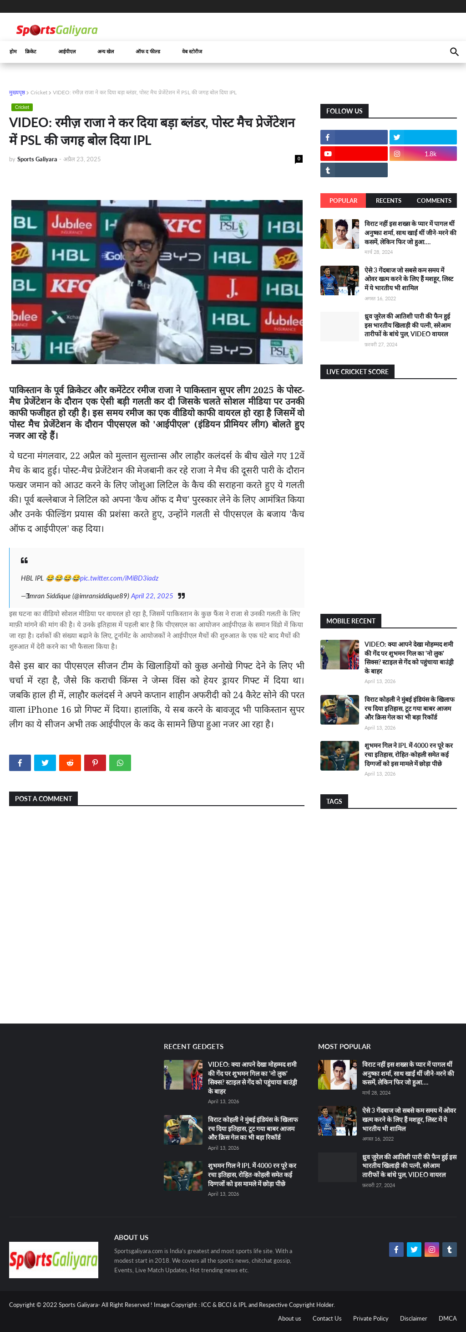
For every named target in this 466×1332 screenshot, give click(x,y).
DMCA (448, 1318)
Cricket (38, 92)
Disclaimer (413, 1318)
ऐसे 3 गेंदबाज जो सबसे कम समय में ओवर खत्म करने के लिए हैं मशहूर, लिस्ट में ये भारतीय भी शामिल (409, 279)
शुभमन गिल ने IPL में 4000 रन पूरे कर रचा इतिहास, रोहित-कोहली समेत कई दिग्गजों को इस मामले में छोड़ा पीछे (409, 754)
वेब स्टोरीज (192, 52)
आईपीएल (67, 52)
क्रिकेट (30, 52)
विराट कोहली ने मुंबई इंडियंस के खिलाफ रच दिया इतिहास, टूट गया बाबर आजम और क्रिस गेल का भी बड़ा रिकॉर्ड (410, 708)
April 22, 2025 (152, 595)
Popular (343, 200)
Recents (388, 200)
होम (13, 52)
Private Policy (371, 1318)
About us (289, 1318)
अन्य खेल (105, 52)
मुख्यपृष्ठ (17, 92)
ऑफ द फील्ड (148, 52)
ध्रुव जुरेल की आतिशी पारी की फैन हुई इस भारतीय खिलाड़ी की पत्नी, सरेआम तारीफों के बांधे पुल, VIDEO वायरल (408, 325)
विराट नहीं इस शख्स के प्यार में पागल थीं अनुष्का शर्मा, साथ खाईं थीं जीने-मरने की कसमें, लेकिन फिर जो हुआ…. (410, 232)
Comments (434, 200)
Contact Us (327, 1318)
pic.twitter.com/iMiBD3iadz (119, 578)
